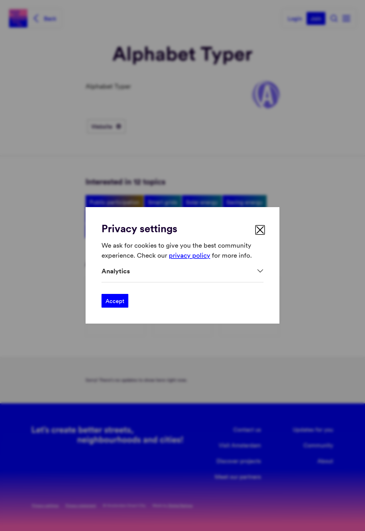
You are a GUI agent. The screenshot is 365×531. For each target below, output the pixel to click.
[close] (260, 230)
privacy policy (189, 255)
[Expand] (182, 271)
